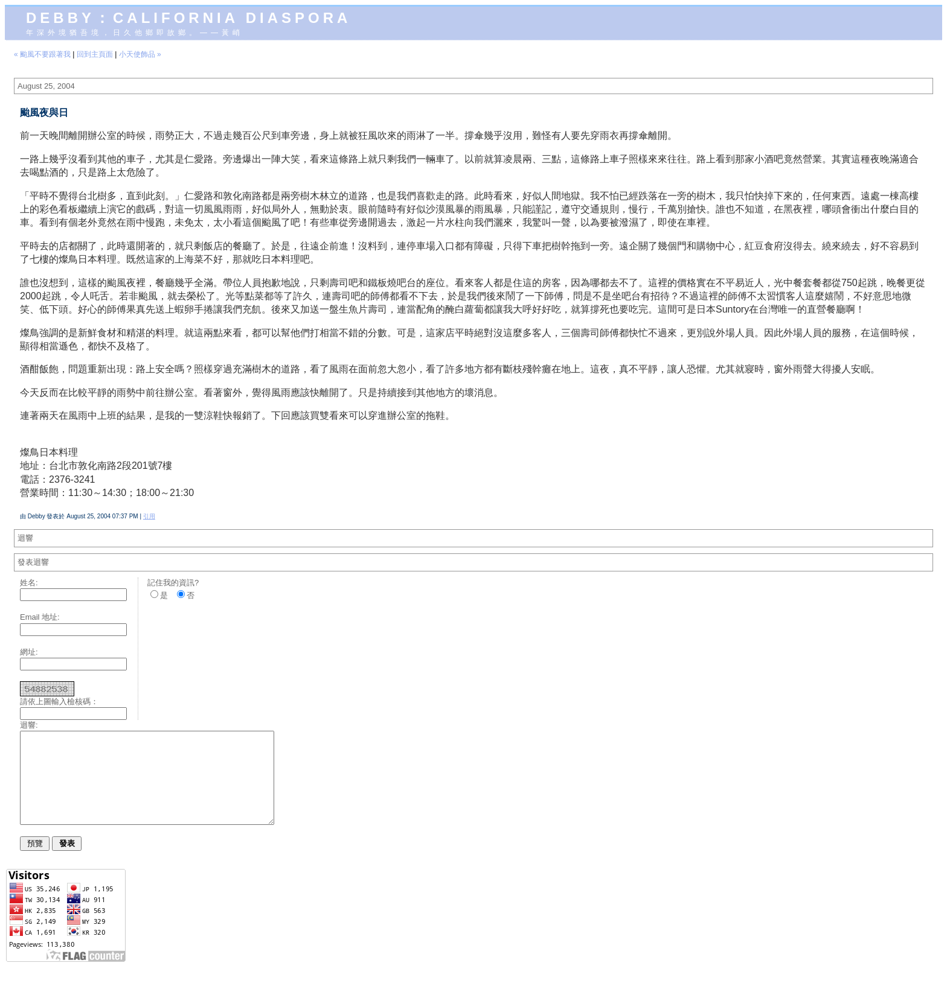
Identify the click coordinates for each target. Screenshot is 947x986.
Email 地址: (40, 617)
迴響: (29, 725)
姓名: (29, 582)
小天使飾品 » (140, 54)
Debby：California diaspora (188, 18)
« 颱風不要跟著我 (42, 54)
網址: (29, 652)
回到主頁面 (95, 54)
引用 (149, 516)
